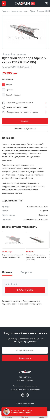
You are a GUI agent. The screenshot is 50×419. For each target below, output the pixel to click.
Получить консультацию (25, 128)
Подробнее (46, 102)
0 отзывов (21, 54)
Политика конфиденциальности (25, 386)
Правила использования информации (25, 389)
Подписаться (25, 358)
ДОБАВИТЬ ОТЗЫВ (25, 290)
